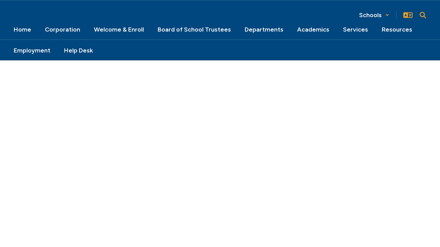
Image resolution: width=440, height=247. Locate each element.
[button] (374, 15)
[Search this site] (422, 15)
